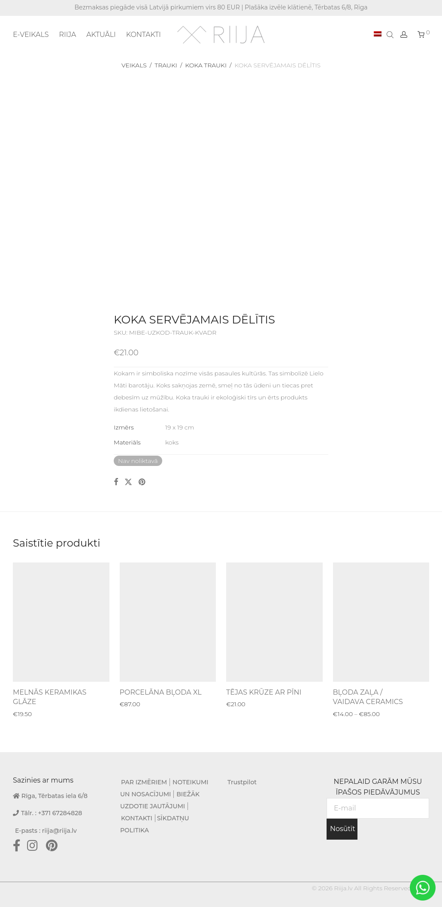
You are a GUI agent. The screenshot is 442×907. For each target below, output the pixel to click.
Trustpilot (242, 782)
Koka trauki (206, 65)
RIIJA (67, 34)
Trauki (165, 65)
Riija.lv (343, 888)
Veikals (134, 65)
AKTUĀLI (101, 34)
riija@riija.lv (59, 830)
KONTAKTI (143, 34)
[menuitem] (378, 34)
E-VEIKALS (30, 34)
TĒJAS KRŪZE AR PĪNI (263, 692)
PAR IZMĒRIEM (144, 782)
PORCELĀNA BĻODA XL (161, 692)
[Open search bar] (391, 34)
